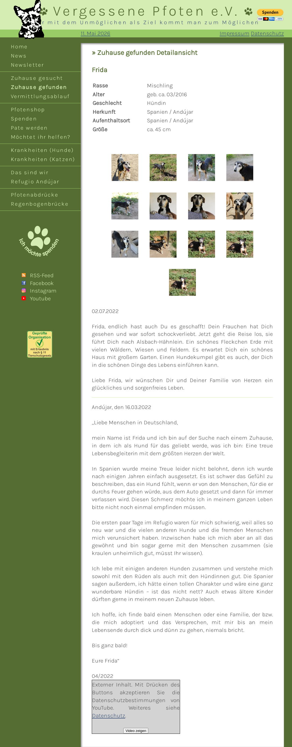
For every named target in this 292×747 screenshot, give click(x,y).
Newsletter (27, 65)
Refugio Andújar (35, 181)
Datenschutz (267, 33)
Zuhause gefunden (39, 87)
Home (19, 46)
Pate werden (29, 127)
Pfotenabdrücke (34, 194)
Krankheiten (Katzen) (43, 159)
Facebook (42, 283)
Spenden (24, 118)
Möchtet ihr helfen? (41, 137)
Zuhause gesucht (37, 78)
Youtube (40, 298)
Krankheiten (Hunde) (42, 150)
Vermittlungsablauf (40, 96)
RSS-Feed (42, 275)
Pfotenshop (28, 109)
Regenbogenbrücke (40, 204)
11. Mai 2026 (95, 33)
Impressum (234, 33)
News (19, 55)
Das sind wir (29, 172)
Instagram (43, 290)
